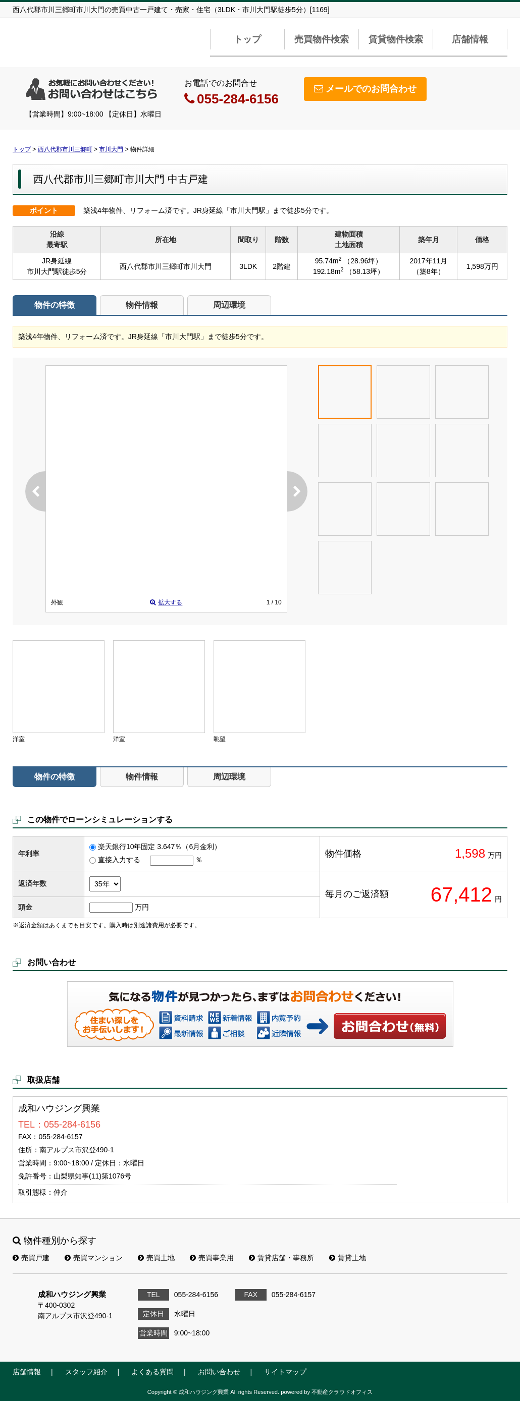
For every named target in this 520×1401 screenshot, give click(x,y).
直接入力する (119, 860)
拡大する (166, 602)
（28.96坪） (362, 261)
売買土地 (156, 1258)
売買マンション (94, 1258)
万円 (142, 907)
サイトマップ (285, 1372)
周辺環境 (229, 305)
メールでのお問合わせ (365, 89)
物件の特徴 (54, 305)
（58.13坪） (364, 271)
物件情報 (142, 305)
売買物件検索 (321, 39)
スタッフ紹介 (86, 1372)
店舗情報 (470, 39)
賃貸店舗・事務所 (281, 1258)
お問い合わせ (390, 1025)
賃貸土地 (347, 1258)
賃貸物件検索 (396, 39)
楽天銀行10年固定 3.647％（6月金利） (159, 847)
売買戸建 (31, 1258)
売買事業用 (212, 1258)
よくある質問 (152, 1372)
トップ (247, 39)
